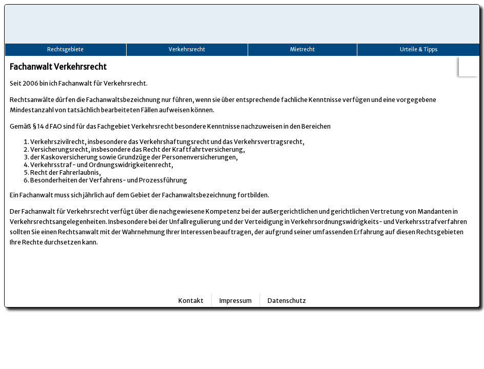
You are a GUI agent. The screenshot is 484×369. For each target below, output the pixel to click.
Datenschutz (287, 300)
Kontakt (191, 300)
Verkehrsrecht (187, 49)
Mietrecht (302, 49)
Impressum (235, 300)
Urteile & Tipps (418, 49)
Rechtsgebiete (65, 49)
